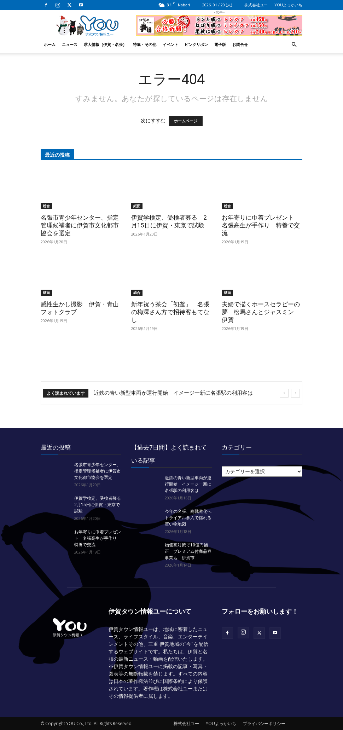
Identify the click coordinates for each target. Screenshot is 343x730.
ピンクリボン (196, 44)
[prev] (284, 393)
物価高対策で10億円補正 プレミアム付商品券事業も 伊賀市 (188, 551)
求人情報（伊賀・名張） (105, 44)
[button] (293, 44)
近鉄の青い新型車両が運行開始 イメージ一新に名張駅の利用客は (173, 393)
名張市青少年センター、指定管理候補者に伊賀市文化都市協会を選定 (80, 225)
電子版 (220, 44)
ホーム (50, 44)
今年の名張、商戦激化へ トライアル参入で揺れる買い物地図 (190, 518)
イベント (170, 44)
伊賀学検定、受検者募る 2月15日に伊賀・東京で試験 (99, 505)
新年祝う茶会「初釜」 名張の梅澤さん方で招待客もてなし (170, 312)
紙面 (136, 205)
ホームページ (185, 121)
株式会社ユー (256, 4)
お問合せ (240, 44)
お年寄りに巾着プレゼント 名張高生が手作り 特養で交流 (261, 225)
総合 (46, 205)
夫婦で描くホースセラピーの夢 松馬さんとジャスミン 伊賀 (261, 312)
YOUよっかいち (288, 4)
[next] (295, 393)
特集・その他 (144, 44)
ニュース (69, 44)
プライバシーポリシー (264, 723)
